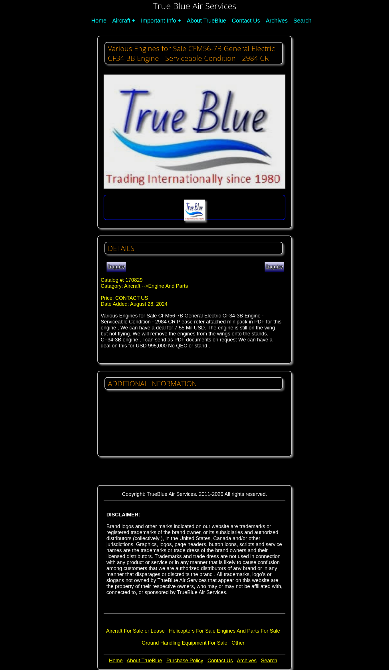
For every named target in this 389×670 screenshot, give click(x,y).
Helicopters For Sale (192, 631)
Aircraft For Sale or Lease (135, 631)
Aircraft (121, 20)
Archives (277, 20)
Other (238, 643)
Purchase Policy (184, 660)
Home (98, 20)
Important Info (158, 20)
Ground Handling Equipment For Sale (184, 643)
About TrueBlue (206, 20)
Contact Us (246, 20)
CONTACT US (131, 298)
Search (302, 20)
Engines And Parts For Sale (248, 631)
